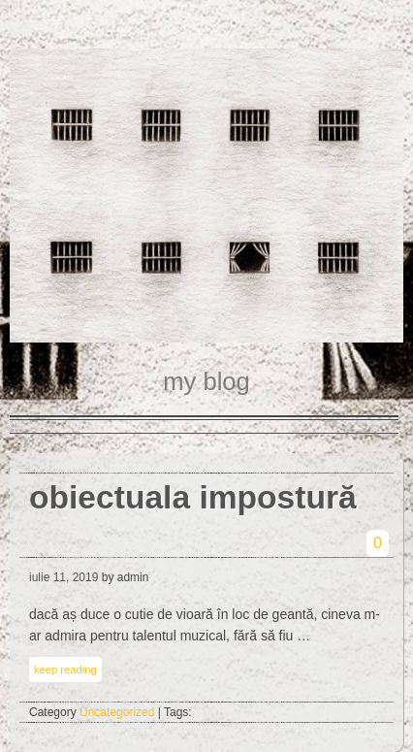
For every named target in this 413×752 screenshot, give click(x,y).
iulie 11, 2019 (63, 577)
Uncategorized (116, 712)
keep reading (65, 669)
